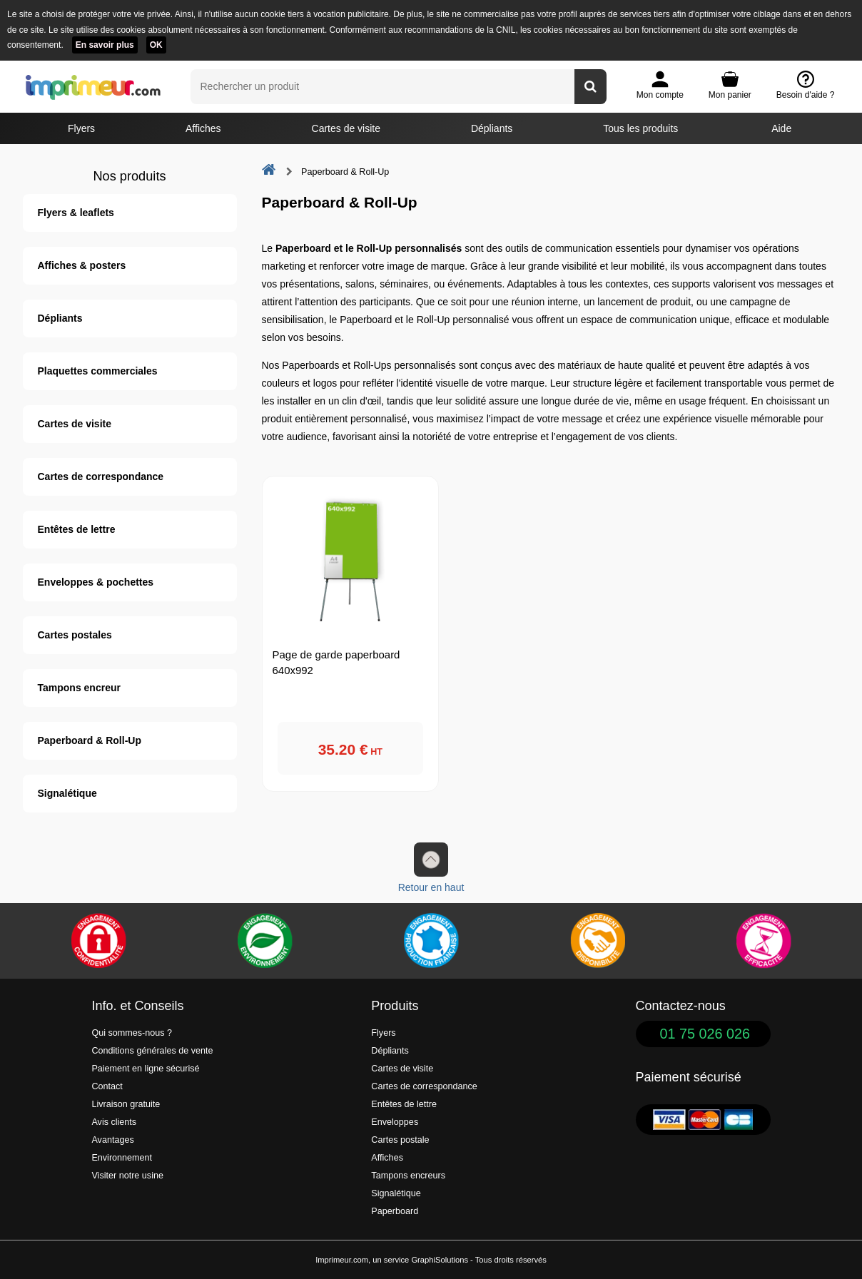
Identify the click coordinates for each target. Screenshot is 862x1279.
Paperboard (394, 1211)
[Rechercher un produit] (590, 86)
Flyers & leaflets (76, 212)
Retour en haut (431, 867)
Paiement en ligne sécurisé (145, 1069)
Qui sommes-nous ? (131, 1033)
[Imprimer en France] (431, 941)
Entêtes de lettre (77, 529)
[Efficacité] (763, 941)
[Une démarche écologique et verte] (265, 941)
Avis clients (113, 1122)
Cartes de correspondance (101, 476)
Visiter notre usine (127, 1176)
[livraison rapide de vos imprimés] (597, 941)
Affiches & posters (82, 265)
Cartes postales (75, 635)
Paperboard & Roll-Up (89, 740)
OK (156, 45)
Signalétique (67, 793)
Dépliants (491, 128)
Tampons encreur (79, 687)
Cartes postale (400, 1140)
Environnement (121, 1158)
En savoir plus (105, 45)
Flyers (81, 128)
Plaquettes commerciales (98, 371)
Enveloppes (394, 1122)
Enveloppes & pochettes (96, 582)
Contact (106, 1086)
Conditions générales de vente (152, 1051)
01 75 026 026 (705, 1033)
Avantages (112, 1140)
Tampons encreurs (408, 1176)
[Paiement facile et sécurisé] (98, 941)
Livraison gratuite (125, 1104)
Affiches (203, 128)
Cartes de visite (346, 128)
